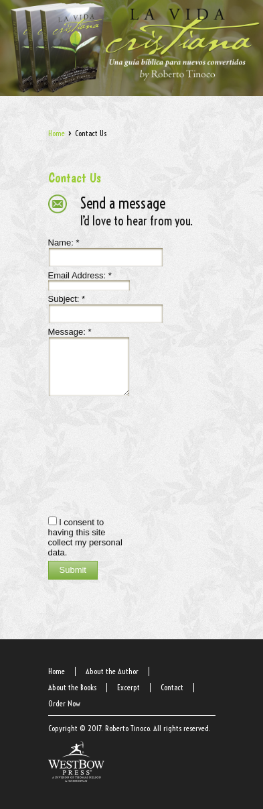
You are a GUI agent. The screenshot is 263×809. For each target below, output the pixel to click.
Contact (172, 687)
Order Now (64, 703)
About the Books (72, 687)
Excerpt (128, 687)
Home (56, 133)
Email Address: (80, 275)
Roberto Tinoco (127, 728)
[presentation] (103, 455)
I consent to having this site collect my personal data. (85, 537)
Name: (64, 242)
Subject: (67, 299)
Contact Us (74, 178)
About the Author (112, 671)
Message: (70, 332)
